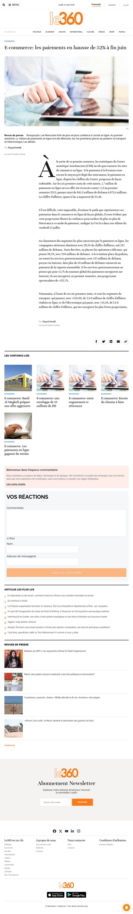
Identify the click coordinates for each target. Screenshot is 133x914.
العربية (126, 5)
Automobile (9, 865)
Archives (39, 851)
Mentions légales (106, 844)
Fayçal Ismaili (14, 147)
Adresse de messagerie (21, 556)
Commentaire (15, 507)
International (76, 32)
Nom (10, 543)
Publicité (39, 848)
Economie (50, 32)
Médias (102, 32)
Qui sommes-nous (43, 844)
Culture (90, 32)
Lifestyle (7, 872)
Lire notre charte (15, 484)
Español (112, 5)
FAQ (69, 844)
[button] (126, 907)
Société (62, 32)
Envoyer (82, 802)
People (122, 32)
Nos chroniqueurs (11, 875)
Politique (37, 32)
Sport (111, 32)
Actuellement (9, 32)
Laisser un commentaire (66, 572)
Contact (71, 848)
